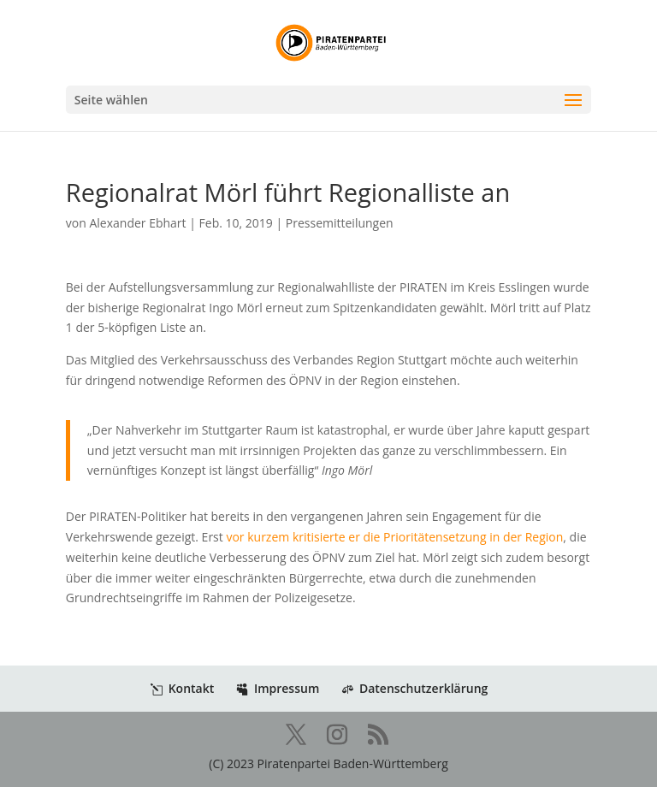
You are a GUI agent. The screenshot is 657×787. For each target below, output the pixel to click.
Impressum (277, 688)
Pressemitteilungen (340, 223)
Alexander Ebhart (137, 223)
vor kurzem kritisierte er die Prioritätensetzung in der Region (393, 537)
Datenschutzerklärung (414, 688)
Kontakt (183, 688)
